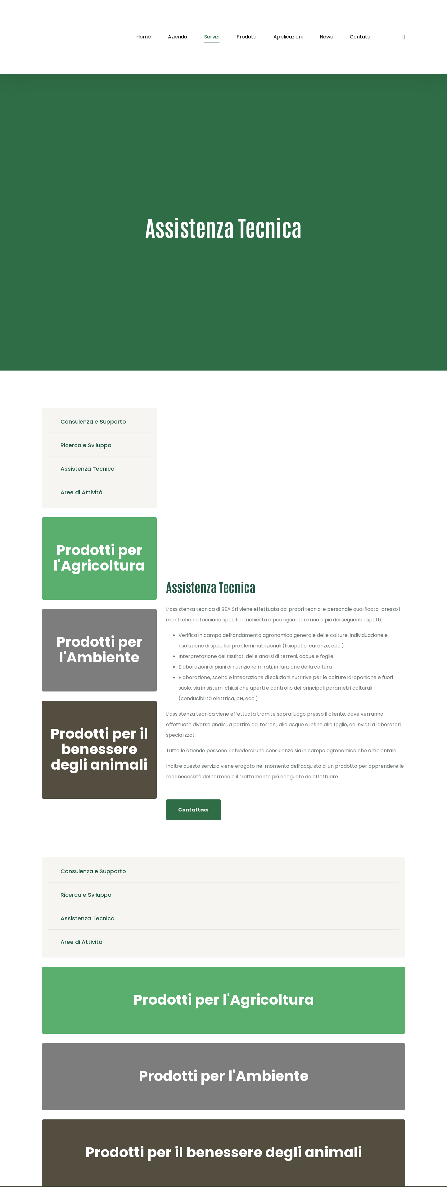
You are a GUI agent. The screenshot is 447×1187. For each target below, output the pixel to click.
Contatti (360, 36)
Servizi (211, 36)
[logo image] (73, 37)
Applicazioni (288, 36)
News (326, 36)
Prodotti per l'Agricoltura (99, 558)
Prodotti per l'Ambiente (99, 649)
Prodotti (246, 36)
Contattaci (193, 809)
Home (143, 36)
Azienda (177, 36)
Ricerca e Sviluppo (86, 445)
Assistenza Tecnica (88, 469)
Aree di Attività (81, 492)
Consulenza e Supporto (93, 421)
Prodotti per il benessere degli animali (99, 749)
